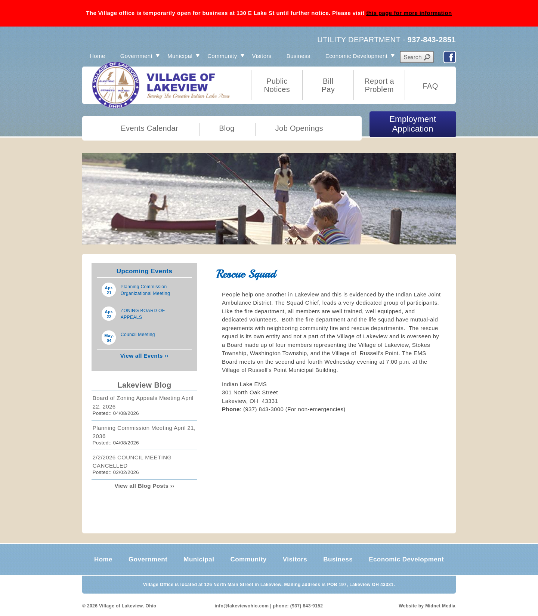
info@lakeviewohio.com (242, 606)
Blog (227, 128)
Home (97, 56)
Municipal (179, 56)
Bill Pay (328, 85)
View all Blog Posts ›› (144, 486)
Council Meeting (138, 334)
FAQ (430, 86)
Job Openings (299, 128)
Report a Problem (379, 85)
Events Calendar (149, 128)
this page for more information (409, 13)
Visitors (262, 56)
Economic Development (356, 56)
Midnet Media (440, 606)
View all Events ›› (144, 355)
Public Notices (277, 85)
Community (222, 56)
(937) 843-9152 (306, 606)
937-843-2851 (432, 40)
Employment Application (412, 123)
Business (298, 56)
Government (136, 56)
